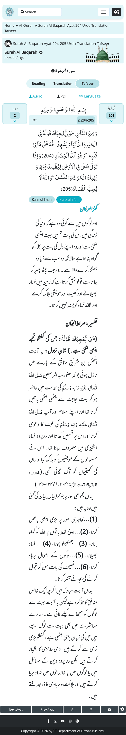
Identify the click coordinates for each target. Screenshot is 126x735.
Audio (35, 96)
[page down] (91, 709)
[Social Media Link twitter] (56, 721)
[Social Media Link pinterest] (77, 721)
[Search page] (43, 12)
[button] (34, 120)
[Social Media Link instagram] (70, 721)
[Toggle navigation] (103, 12)
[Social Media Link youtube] (63, 721)
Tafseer (88, 83)
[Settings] (116, 12)
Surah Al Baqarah (23, 52)
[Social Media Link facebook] (48, 721)
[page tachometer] (109, 709)
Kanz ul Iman (42, 199)
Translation (63, 83)
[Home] (9, 12)
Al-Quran (26, 25)
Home (9, 25)
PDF (62, 96)
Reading (38, 83)
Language (90, 96)
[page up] (72, 709)
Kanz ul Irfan (69, 199)
